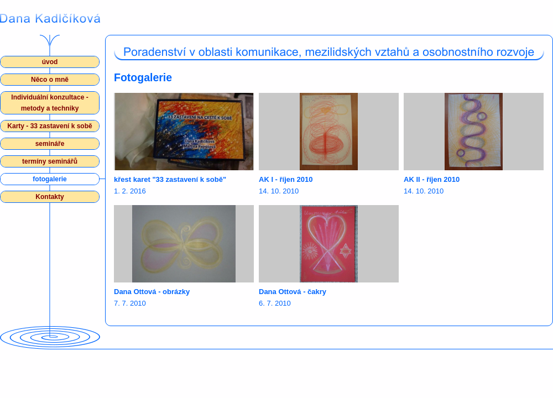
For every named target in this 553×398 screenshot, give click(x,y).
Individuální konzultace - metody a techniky (49, 102)
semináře (50, 144)
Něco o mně (50, 79)
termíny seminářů (49, 161)
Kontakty (49, 197)
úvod (50, 62)
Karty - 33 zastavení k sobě (49, 126)
